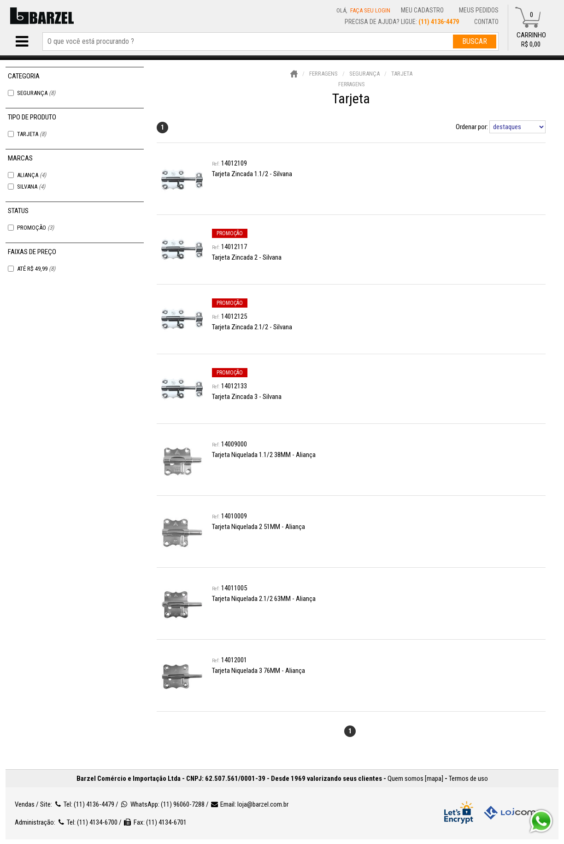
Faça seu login (370, 10)
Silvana (31, 186)
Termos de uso (468, 778)
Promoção (35, 227)
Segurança (36, 92)
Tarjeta (31, 134)
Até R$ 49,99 (36, 268)
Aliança (31, 175)
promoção (230, 233)
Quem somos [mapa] (415, 778)
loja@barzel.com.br (262, 804)
